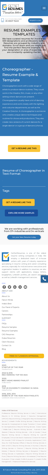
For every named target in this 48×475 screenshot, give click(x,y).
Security (34, 473)
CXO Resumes (8, 334)
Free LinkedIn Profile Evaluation (22, 459)
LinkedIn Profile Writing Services (20, 421)
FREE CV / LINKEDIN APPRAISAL (24, 356)
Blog (4, 349)
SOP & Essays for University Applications (26, 440)
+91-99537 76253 (12, 21)
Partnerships (7, 315)
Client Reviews (8, 342)
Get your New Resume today (24, 237)
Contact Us (6, 345)
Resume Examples (10, 331)
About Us (6, 296)
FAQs (4, 323)
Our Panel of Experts (10, 307)
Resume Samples (9, 327)
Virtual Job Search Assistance (21, 437)
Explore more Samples (21, 213)
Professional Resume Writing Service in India (18, 413)
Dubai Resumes (8, 338)
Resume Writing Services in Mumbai (26, 446)
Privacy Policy (25, 473)
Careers (5, 311)
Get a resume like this (24, 148)
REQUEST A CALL (35, 20)
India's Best (7, 304)
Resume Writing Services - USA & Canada (25, 432)
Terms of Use (15, 473)
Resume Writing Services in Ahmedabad (21, 456)
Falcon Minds (7, 300)
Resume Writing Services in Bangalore (24, 451)
